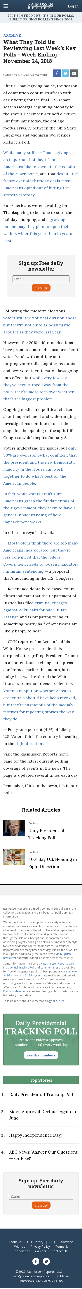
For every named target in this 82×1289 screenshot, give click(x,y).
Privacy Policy (40, 1246)
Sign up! (41, 288)
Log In (73, 6)
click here (59, 1001)
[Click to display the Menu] (6, 6)
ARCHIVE (12, 35)
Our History (35, 1242)
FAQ (52, 1242)
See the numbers (41, 1055)
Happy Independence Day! (35, 1135)
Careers (40, 1251)
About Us (15, 1242)
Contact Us (59, 1251)
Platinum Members (14, 991)
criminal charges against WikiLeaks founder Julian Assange (35, 609)
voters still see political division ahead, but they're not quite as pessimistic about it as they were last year (40, 325)
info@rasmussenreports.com (33, 1276)
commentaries (49, 967)
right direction (29, 743)
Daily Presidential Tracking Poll (41, 1094)
